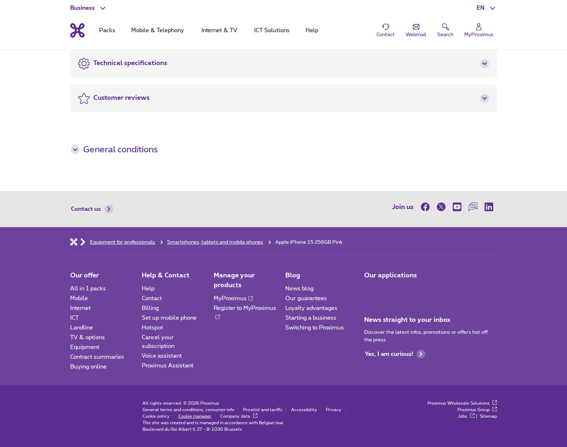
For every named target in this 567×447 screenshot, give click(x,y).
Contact (152, 298)
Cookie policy (156, 416)
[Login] (479, 30)
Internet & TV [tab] (219, 30)
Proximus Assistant (167, 366)
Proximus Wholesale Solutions (462, 403)
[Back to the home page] (77, 30)
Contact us (92, 209)
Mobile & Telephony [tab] (157, 30)
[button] (487, 8)
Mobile (79, 298)
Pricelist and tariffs (262, 410)
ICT (74, 318)
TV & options (87, 337)
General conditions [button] (114, 149)
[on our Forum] (473, 207)
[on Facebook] (427, 207)
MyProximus (233, 298)
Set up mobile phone (169, 318)
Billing (150, 308)
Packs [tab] (107, 30)
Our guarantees (306, 298)
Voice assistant (162, 356)
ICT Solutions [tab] (272, 30)
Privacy (333, 410)
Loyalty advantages (311, 308)
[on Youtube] (457, 207)
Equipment (84, 347)
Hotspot (152, 328)
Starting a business (310, 318)
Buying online (88, 367)
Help (148, 288)
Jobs (466, 416)
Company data (238, 416)
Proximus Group (477, 410)
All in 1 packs (88, 288)
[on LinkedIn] (489, 207)
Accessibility (304, 410)
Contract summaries (97, 357)
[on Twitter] (441, 207)
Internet (80, 308)
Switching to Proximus (314, 328)
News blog (299, 288)
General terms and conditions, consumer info (188, 410)
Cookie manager (195, 416)
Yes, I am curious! (395, 354)
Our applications (390, 275)
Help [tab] (312, 30)
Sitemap (488, 416)
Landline (81, 328)
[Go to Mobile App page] (370, 290)
